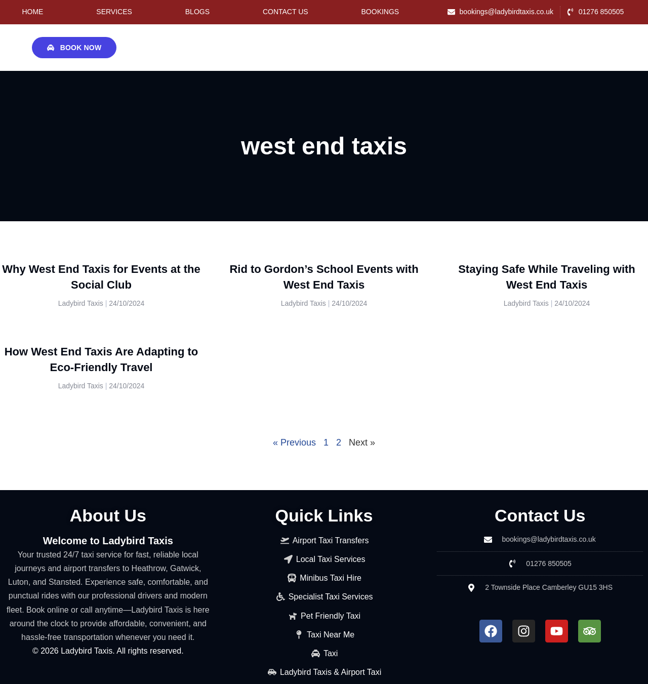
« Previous (294, 442)
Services (114, 12)
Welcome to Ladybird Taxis (108, 540)
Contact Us (285, 12)
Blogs (197, 12)
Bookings (380, 12)
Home (32, 12)
